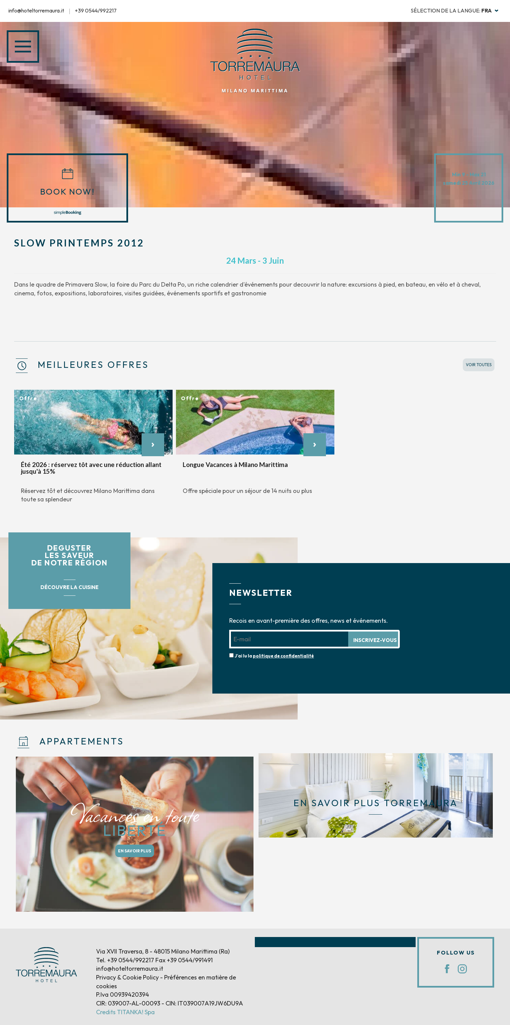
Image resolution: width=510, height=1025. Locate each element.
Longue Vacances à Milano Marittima (235, 464)
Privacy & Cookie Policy (127, 977)
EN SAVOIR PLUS (134, 850)
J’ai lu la (274, 655)
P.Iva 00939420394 (122, 994)
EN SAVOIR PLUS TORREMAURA (376, 803)
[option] (93, 450)
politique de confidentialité (283, 655)
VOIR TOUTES (478, 364)
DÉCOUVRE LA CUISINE (69, 587)
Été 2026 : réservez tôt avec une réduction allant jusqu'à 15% (91, 468)
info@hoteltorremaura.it (36, 10)
